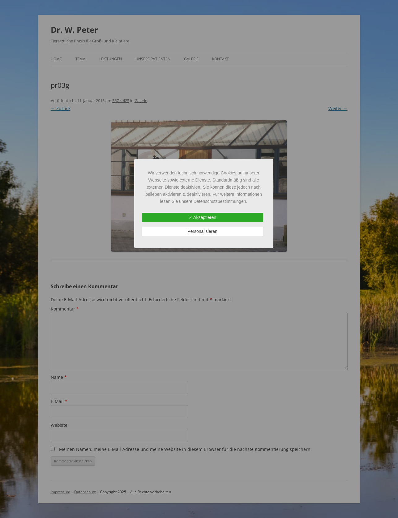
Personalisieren (202, 231)
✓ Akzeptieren (202, 217)
